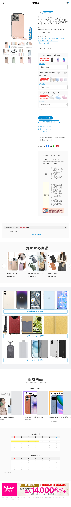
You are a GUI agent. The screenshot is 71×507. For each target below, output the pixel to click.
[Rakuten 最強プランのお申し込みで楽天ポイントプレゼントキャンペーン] (35, 489)
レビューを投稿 (35, 235)
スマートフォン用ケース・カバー (48, 41)
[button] (32, 388)
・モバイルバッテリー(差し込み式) (49, 93)
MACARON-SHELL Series (56, 39)
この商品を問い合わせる (49, 122)
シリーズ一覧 (42, 39)
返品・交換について (44, 129)
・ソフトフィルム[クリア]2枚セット (49, 55)
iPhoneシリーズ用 (43, 43)
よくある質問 (42, 131)
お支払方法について (44, 127)
